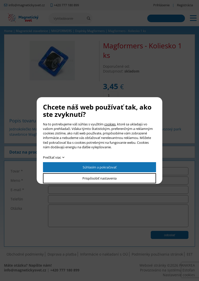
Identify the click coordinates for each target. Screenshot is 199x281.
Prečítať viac (52, 157)
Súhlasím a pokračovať (100, 167)
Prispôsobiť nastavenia (99, 178)
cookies (110, 124)
